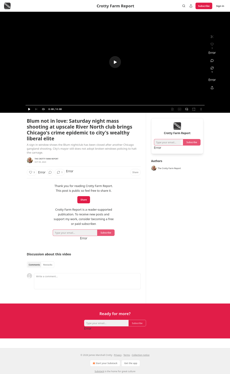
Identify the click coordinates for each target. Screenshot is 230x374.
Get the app (130, 363)
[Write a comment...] (87, 281)
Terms (126, 355)
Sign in (220, 6)
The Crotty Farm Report (46, 158)
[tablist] (40, 264)
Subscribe (204, 6)
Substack (99, 371)
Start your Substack (104, 363)
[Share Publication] (191, 6)
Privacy (118, 355)
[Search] (184, 6)
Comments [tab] (34, 264)
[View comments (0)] (212, 60)
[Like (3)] (32, 172)
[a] (115, 62)
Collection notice (140, 355)
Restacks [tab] (47, 264)
